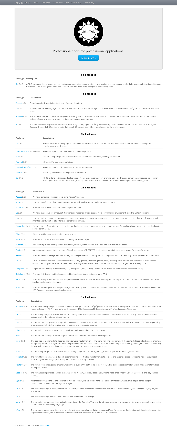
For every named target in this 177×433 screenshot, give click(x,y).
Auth (18, 202)
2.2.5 (24, 197)
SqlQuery (20, 268)
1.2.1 (23, 341)
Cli (17, 212)
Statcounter (45, 425)
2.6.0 (21, 260)
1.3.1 (21, 388)
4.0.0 (24, 103)
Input (18, 341)
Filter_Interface (22, 151)
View (18, 279)
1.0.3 (26, 306)
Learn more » (88, 57)
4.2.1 (20, 108)
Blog (67, 2)
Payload (19, 162)
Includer (19, 244)
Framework (58, 2)
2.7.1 (26, 268)
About (36, 2)
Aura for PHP (22, 2)
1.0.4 (23, 380)
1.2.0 (24, 364)
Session (19, 255)
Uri (17, 396)
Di (17, 108)
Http (18, 335)
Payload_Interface (24, 167)
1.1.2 (20, 314)
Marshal (19, 116)
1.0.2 (25, 372)
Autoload (20, 207)
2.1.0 (25, 255)
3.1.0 (34, 167)
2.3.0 (22, 279)
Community (76, 2)
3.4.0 (20, 143)
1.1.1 (21, 351)
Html (18, 239)
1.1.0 (23, 330)
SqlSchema (20, 274)
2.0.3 (25, 244)
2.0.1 (22, 202)
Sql (17, 84)
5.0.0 (21, 84)
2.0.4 (26, 207)
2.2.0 (20, 212)
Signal (18, 380)
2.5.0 (23, 239)
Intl (17, 156)
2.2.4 (20, 218)
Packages (46, 2)
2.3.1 (23, 234)
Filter (18, 234)
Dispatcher (20, 226)
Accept (19, 103)
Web (18, 287)
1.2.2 (25, 356)
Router (19, 172)
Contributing (89, 2)
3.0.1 (25, 162)
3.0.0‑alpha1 (35, 151)
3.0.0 (21, 156)
